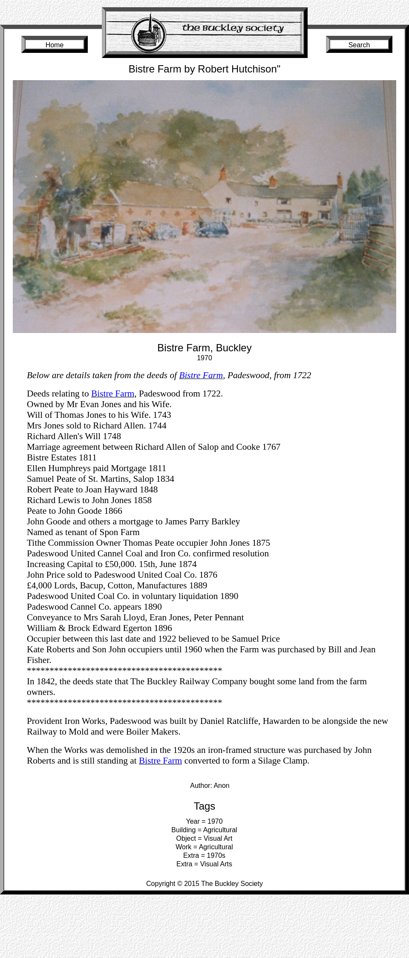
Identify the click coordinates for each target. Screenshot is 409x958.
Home (55, 45)
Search (359, 45)
